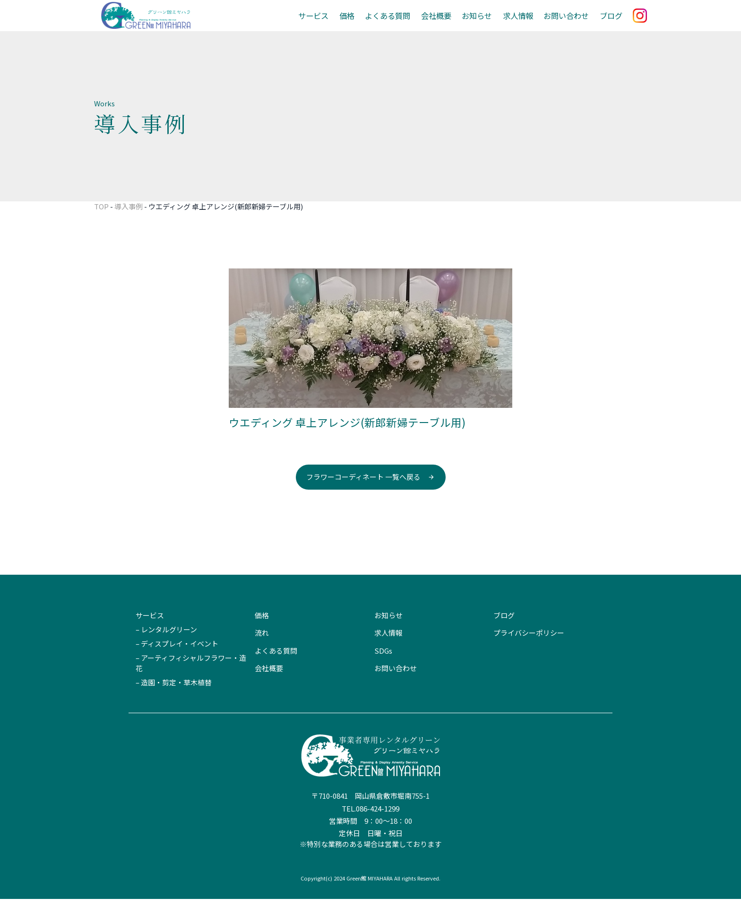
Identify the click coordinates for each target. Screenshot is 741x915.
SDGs (383, 667)
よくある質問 (399, 23)
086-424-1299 (377, 824)
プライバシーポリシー (528, 649)
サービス (328, 23)
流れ (262, 649)
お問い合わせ (569, 23)
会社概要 (445, 23)
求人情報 (523, 23)
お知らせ (484, 23)
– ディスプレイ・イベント (177, 660)
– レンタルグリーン (166, 645)
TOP (101, 222)
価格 (360, 23)
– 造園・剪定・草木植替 (174, 699)
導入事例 (128, 222)
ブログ (611, 23)
